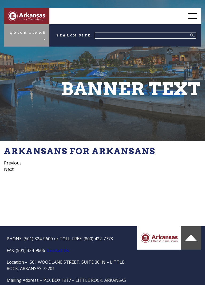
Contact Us (58, 250)
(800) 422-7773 (98, 239)
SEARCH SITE (73, 35)
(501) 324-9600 (38, 239)
